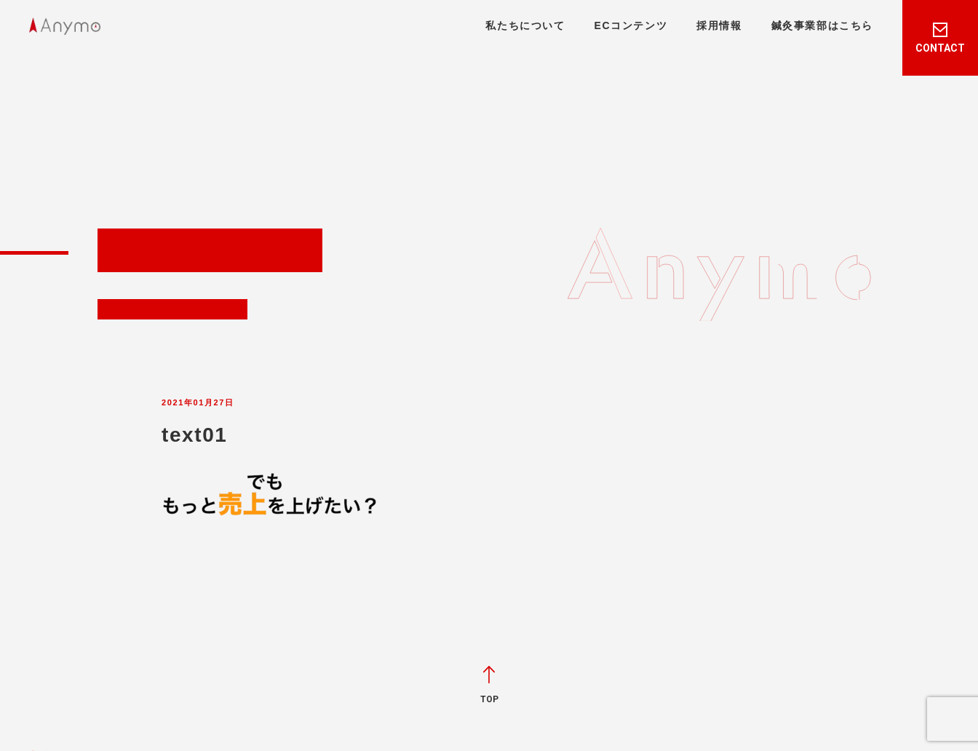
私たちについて (525, 25)
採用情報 (719, 25)
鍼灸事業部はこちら (822, 25)
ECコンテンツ (631, 25)
